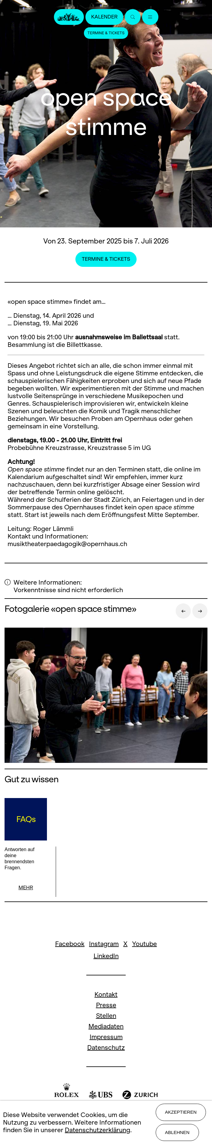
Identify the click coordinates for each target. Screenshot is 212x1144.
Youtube (144, 943)
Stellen (106, 1015)
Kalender (104, 17)
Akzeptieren (181, 1112)
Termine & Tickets (106, 33)
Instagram (104, 943)
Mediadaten (106, 1026)
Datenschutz (106, 1047)
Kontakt (106, 994)
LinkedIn (106, 955)
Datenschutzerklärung (97, 1129)
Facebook (69, 943)
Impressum (106, 1036)
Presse (106, 1004)
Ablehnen (177, 1132)
